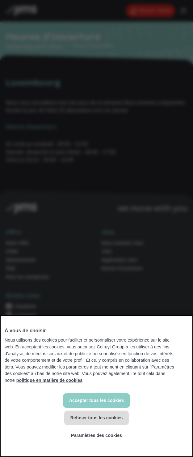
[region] (96, 386)
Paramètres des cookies (96, 435)
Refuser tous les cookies (96, 417)
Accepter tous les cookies (96, 400)
